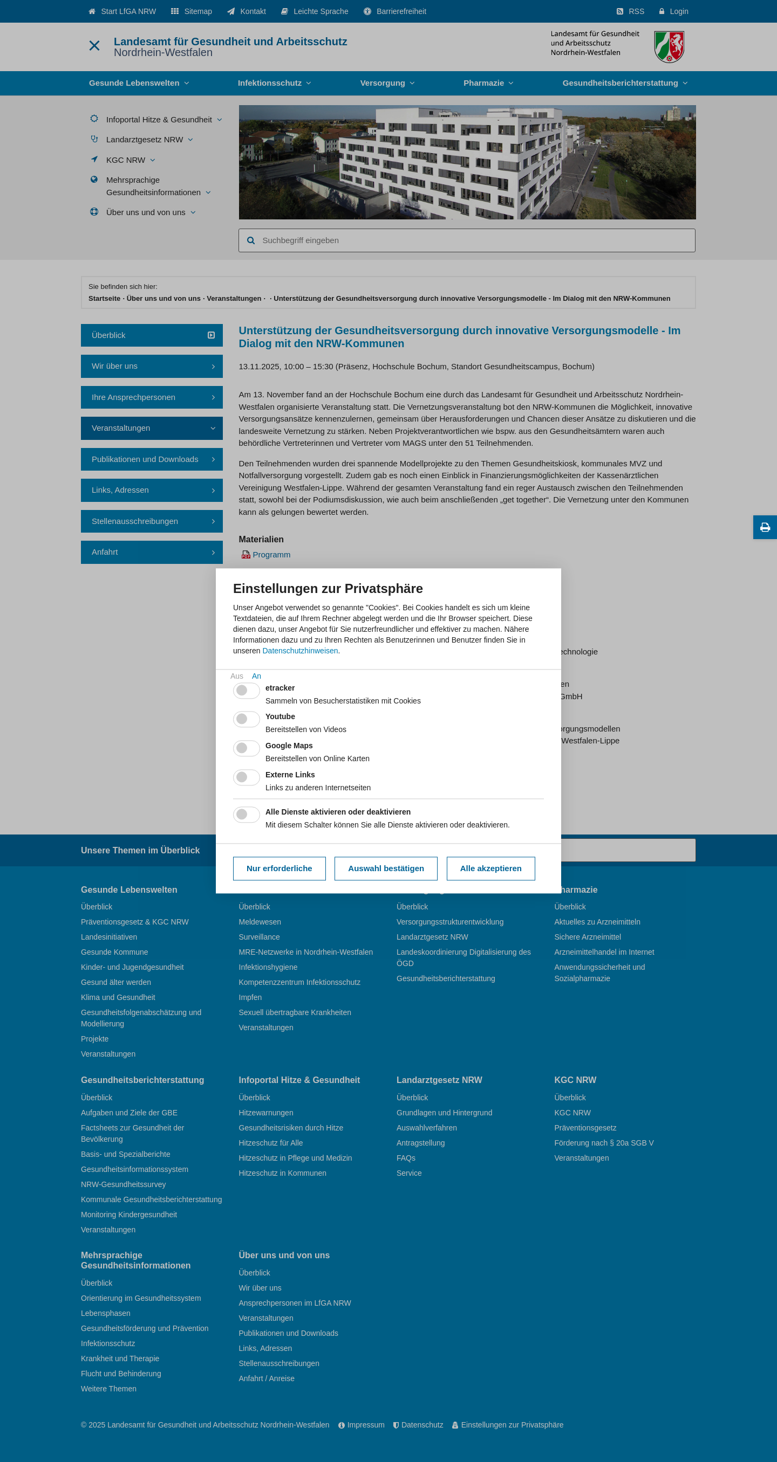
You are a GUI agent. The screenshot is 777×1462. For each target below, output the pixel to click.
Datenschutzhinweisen (300, 650)
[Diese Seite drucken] (765, 527)
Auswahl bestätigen (386, 868)
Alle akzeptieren (491, 868)
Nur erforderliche (279, 868)
